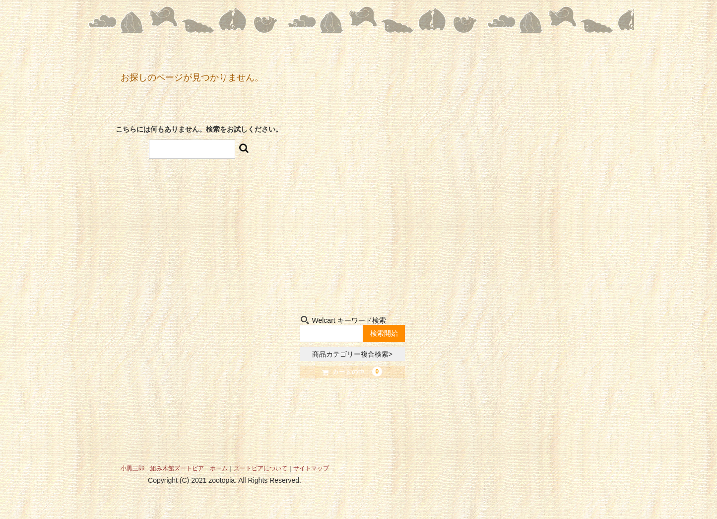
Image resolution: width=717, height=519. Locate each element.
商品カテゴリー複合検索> (352, 354)
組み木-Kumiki (324, 283)
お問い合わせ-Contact (380, 283)
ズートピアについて (260, 468)
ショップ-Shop (324, 236)
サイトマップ (311, 468)
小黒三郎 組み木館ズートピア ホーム (174, 468)
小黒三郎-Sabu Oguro (380, 236)
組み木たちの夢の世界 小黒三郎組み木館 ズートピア (352, 126)
